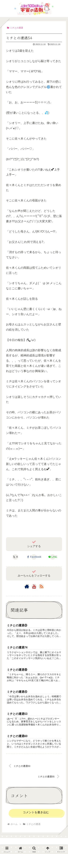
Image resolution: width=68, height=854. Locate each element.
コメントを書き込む (36, 812)
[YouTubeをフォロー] (34, 586)
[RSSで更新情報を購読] (41, 586)
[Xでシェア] (15, 557)
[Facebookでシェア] (34, 557)
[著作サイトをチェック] (27, 586)
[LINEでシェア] (53, 557)
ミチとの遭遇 (15, 28)
